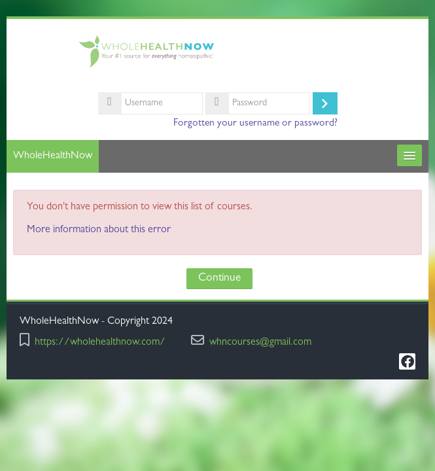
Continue (219, 278)
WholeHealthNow (52, 156)
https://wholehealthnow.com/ (100, 343)
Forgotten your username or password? (255, 123)
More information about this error (99, 230)
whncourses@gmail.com (260, 343)
